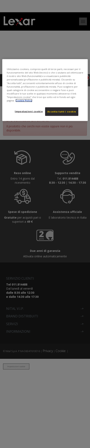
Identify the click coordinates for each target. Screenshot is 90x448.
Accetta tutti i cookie (61, 111)
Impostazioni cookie (29, 111)
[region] (45, 90)
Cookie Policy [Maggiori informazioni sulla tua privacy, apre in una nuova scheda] (24, 100)
